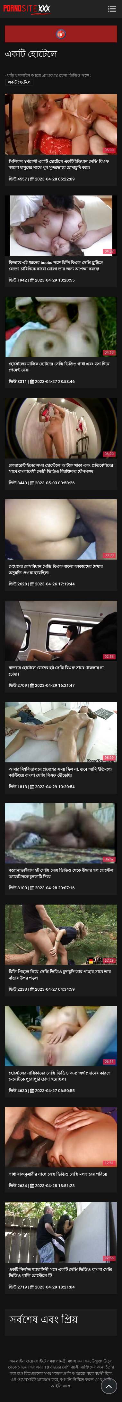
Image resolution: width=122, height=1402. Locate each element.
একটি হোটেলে (19, 82)
